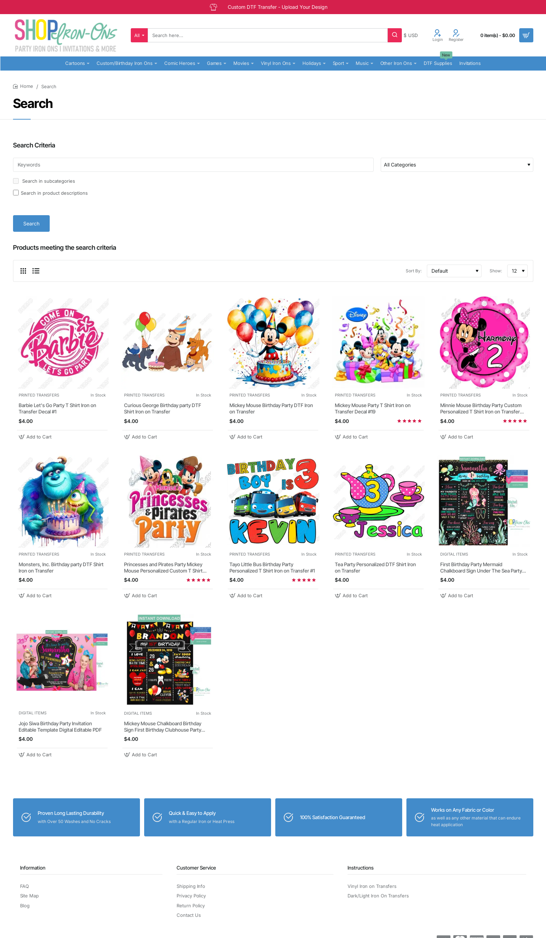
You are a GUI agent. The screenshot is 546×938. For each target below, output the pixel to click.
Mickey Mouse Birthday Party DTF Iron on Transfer (271, 408)
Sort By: (414, 270)
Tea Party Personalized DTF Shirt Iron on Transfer (375, 567)
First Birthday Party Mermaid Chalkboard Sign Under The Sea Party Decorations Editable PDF (481, 567)
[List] (36, 271)
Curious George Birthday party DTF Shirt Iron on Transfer (162, 408)
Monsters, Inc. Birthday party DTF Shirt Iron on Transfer (61, 567)
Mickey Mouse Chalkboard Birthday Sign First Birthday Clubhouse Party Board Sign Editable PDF (162, 726)
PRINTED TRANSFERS (39, 395)
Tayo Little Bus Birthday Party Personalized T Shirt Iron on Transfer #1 (272, 567)
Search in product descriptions (50, 193)
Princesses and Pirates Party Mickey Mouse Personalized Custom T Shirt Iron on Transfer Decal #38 (163, 567)
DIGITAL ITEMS (454, 554)
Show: (496, 270)
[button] (36, 437)
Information (32, 868)
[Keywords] (193, 165)
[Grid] (23, 271)
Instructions (361, 868)
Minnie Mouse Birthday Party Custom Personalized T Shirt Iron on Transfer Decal (481, 408)
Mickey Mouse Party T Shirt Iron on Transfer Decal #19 (373, 408)
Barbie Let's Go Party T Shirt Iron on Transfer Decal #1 (57, 408)
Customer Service (196, 868)
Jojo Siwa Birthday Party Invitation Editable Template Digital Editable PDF (60, 726)
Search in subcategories (44, 181)
